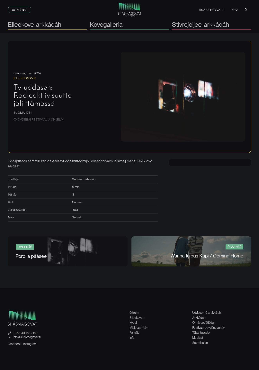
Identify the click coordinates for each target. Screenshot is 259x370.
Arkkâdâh (198, 318)
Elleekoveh (137, 318)
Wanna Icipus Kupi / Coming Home (206, 256)
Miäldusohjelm (139, 328)
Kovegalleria (106, 24)
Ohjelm (134, 313)
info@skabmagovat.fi (27, 337)
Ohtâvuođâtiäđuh (203, 322)
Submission (200, 343)
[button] (19, 10)
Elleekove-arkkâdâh (34, 24)
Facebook (14, 344)
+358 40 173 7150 (25, 333)
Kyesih (134, 322)
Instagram (30, 344)
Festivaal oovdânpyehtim (209, 328)
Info (234, 9)
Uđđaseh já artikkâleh (206, 313)
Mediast (197, 338)
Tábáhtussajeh (201, 332)
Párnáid (134, 332)
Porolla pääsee (31, 256)
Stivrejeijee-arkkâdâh (200, 24)
